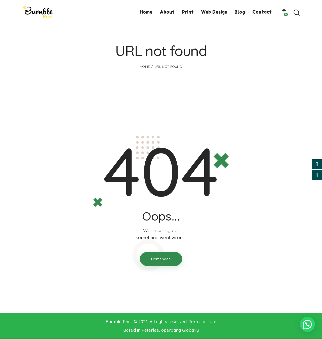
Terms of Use (202, 321)
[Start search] (296, 13)
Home (145, 67)
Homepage (161, 259)
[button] (307, 325)
